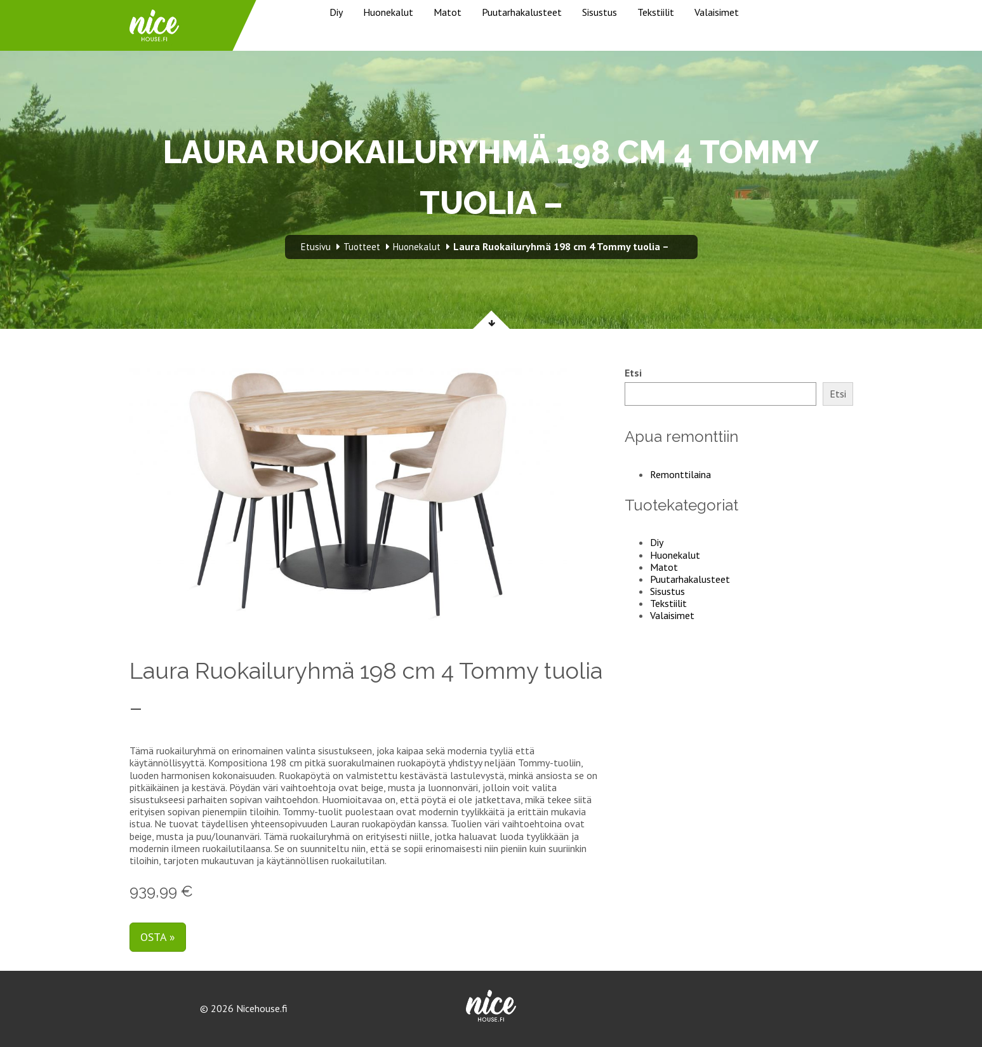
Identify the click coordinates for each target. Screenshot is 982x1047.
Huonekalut (388, 12)
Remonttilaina (680, 474)
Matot (447, 12)
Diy (336, 12)
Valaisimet (716, 12)
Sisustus (599, 12)
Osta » (157, 937)
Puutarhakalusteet (522, 12)
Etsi (633, 373)
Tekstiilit (655, 12)
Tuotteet (361, 247)
